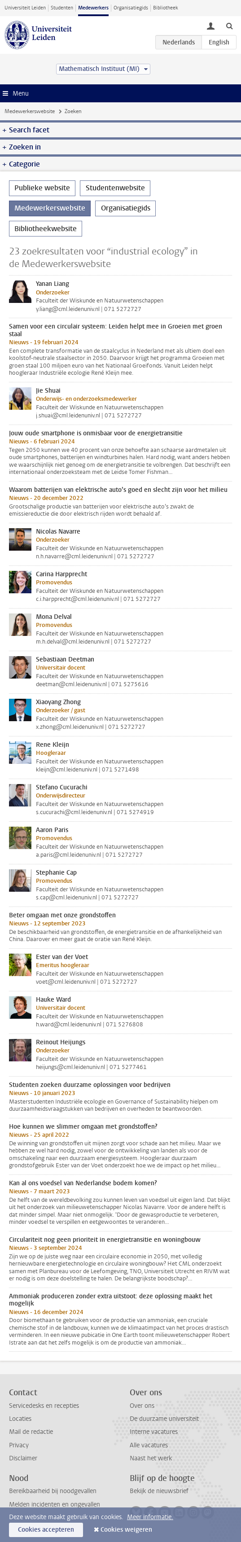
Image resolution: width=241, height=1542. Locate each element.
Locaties (20, 1419)
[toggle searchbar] (229, 25)
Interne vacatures (154, 1432)
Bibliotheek (165, 7)
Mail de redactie (31, 1432)
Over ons (142, 1406)
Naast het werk (151, 1458)
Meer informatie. (150, 1517)
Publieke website (42, 188)
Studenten (62, 7)
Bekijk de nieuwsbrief (159, 1491)
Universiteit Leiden (25, 7)
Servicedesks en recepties (44, 1406)
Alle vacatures (149, 1445)
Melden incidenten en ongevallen (54, 1504)
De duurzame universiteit (164, 1419)
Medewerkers (93, 7)
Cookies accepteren (46, 1529)
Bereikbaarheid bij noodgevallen (52, 1491)
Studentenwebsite (115, 188)
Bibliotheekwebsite (45, 228)
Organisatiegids (131, 7)
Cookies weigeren (126, 1529)
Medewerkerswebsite (29, 111)
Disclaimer (23, 1458)
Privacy (19, 1445)
